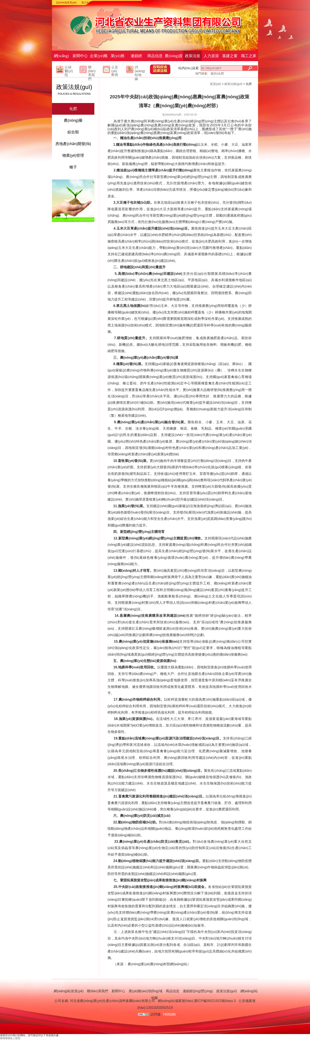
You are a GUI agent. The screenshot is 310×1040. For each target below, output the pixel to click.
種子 (73, 167)
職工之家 (248, 56)
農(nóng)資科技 (174, 61)
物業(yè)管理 (73, 155)
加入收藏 (86, 2)
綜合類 (73, 132)
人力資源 (211, 56)
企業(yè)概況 (99, 61)
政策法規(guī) (192, 61)
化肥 (73, 109)
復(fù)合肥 (217, 73)
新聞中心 (80, 56)
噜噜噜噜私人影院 (10, 1038)
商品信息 (155, 56)
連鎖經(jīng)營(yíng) (136, 66)
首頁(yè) (215, 84)
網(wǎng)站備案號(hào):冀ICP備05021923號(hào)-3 (197, 1001)
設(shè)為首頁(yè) (66, 2)
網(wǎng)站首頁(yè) (61, 61)
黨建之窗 (229, 56)
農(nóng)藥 (73, 120)
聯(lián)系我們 (92, 73)
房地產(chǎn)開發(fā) (73, 144)
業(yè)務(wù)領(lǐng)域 (117, 66)
